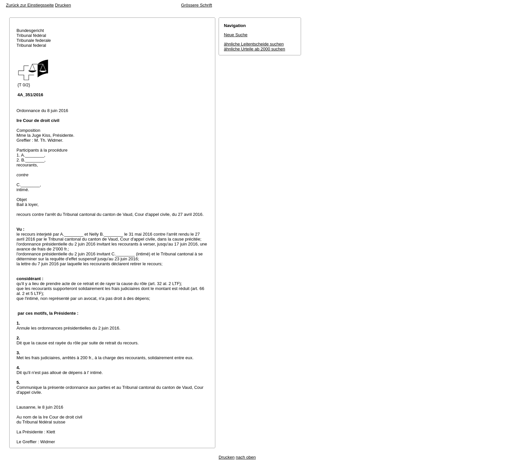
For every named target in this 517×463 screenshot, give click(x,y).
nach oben (246, 457)
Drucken (63, 5)
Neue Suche (236, 34)
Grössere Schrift (196, 5)
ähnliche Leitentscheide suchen (254, 44)
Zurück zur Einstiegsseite (30, 5)
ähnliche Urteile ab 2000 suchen (254, 48)
